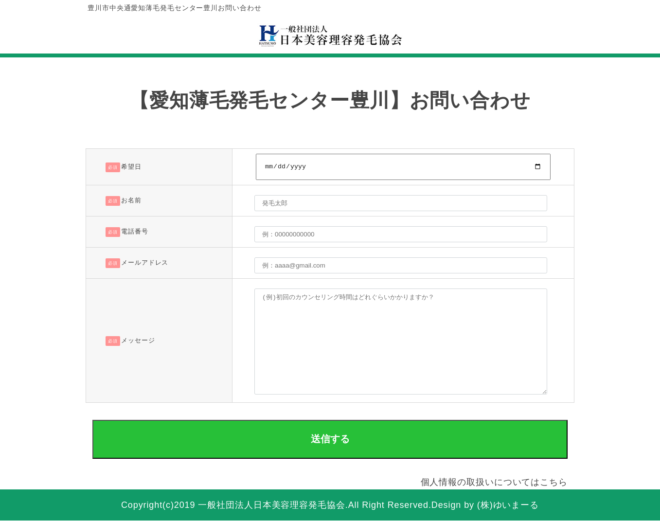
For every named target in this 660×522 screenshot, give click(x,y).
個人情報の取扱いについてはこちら (494, 483)
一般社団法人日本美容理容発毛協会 (271, 506)
